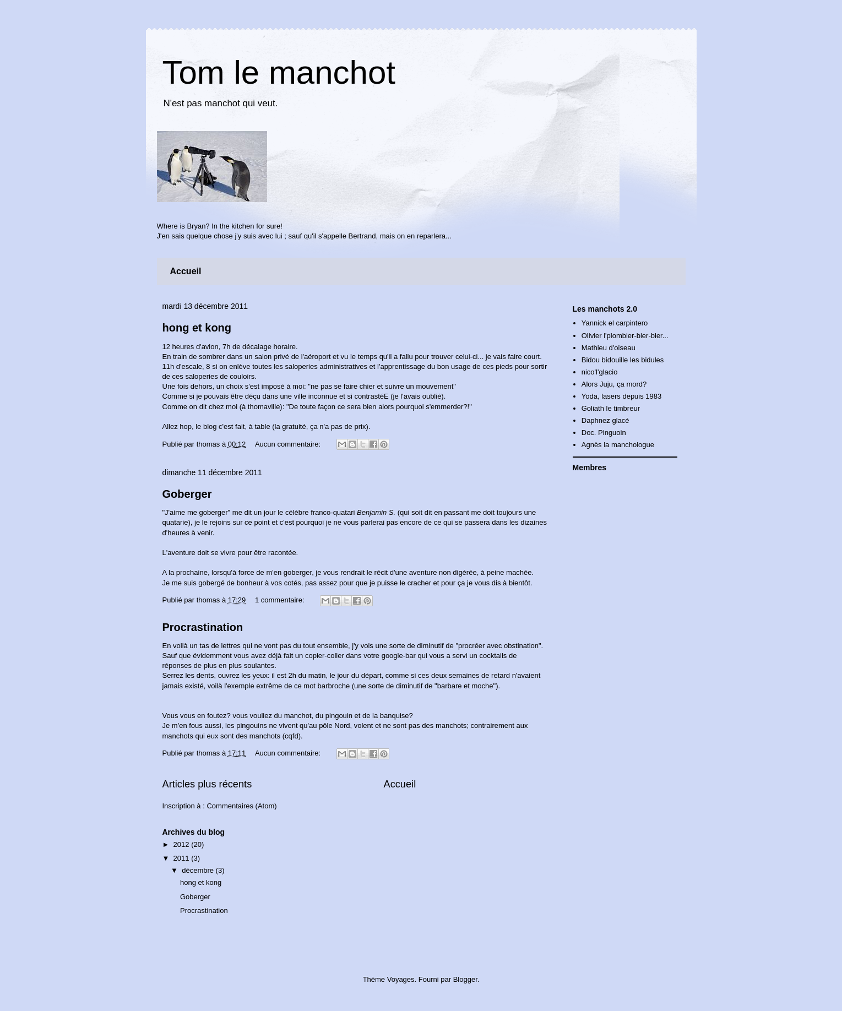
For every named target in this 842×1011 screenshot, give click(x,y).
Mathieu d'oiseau (608, 348)
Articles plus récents (207, 784)
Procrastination (202, 627)
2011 (182, 858)
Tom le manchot (279, 72)
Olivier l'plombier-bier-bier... (625, 335)
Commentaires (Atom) (241, 806)
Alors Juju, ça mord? (614, 384)
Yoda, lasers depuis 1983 (622, 396)
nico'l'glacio (600, 372)
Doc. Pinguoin (604, 432)
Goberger (187, 494)
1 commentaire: (280, 600)
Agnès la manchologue (618, 445)
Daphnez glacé (605, 420)
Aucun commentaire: (289, 444)
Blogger (465, 979)
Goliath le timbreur (611, 408)
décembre (198, 870)
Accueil (186, 271)
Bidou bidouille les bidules (623, 360)
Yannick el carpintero (615, 323)
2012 (182, 844)
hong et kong (197, 328)
